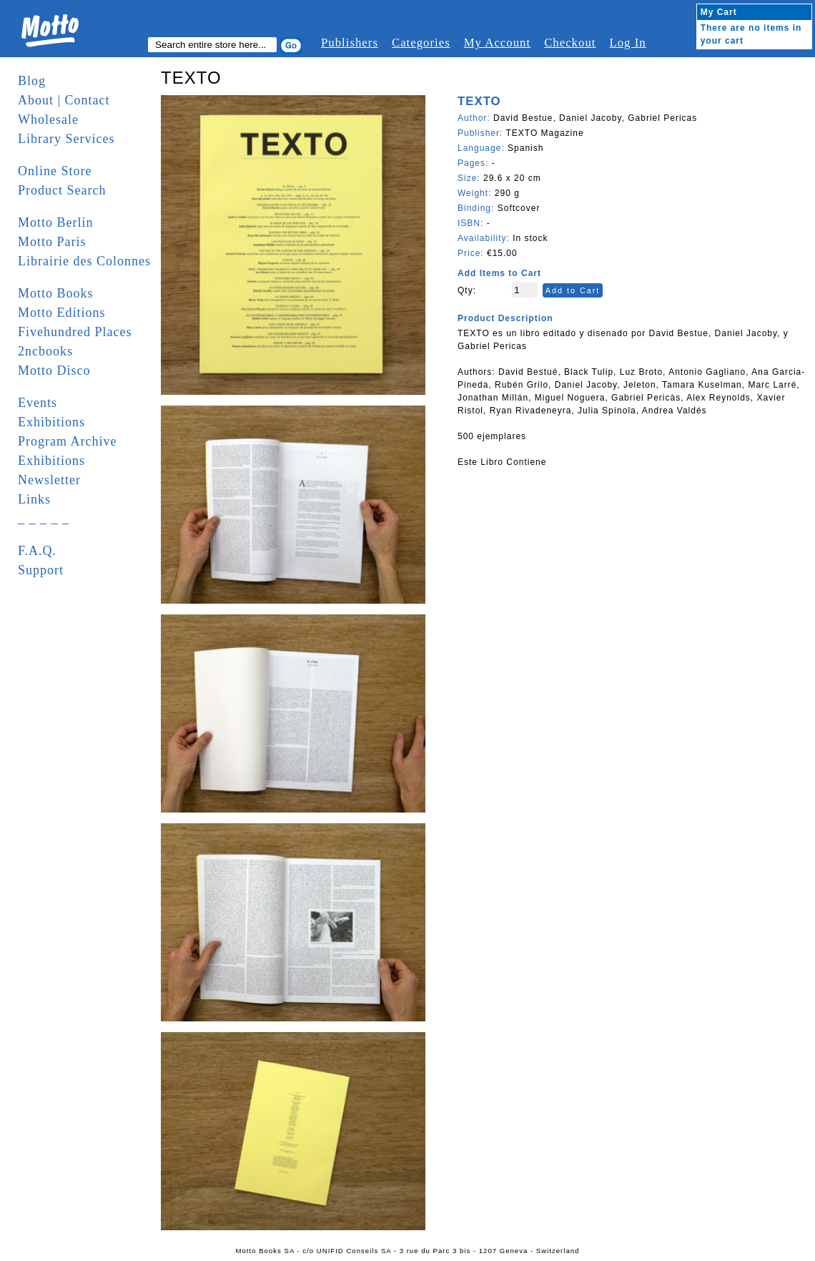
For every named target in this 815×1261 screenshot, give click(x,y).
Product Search (62, 190)
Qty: (467, 290)
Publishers (349, 42)
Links (34, 499)
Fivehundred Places (75, 332)
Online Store (55, 171)
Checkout (570, 42)
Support (41, 570)
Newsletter (49, 480)
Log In (627, 42)
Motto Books (56, 293)
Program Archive (67, 441)
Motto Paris (52, 242)
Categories (421, 42)
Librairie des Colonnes (84, 261)
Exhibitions (51, 422)
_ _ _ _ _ (43, 518)
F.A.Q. (37, 551)
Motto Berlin (56, 222)
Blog (32, 81)
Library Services (66, 139)
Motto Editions (62, 312)
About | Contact (64, 100)
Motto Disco (54, 370)
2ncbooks (45, 351)
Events (37, 403)
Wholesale (48, 119)
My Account (497, 42)
